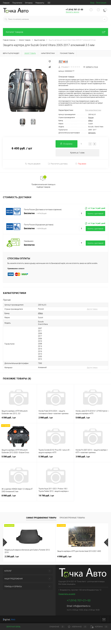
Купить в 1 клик (77, 153)
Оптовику (29, 3)
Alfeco (90, 120)
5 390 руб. (55, 458)
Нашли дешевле (32, 164)
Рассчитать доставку (58, 164)
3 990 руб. (92, 458)
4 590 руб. (18, 419)
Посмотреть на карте (66, 594)
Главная (6, 3)
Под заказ (80, 164)
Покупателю (17, 3)
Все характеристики (93, 110)
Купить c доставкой (95, 214)
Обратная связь (12, 627)
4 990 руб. (47, 556)
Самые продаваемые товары (41, 517)
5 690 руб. (92, 419)
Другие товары (92, 309)
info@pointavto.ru (81, 606)
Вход (92, 3)
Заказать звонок (72, 12)
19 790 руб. (55, 497)
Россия (90, 117)
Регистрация (101, 3)
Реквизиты (40, 3)
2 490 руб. (82, 556)
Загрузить (92, 133)
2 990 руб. (55, 419)
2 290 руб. (12, 556)
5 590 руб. (18, 458)
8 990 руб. (18, 497)
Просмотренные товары (72, 517)
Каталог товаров (55, 32)
